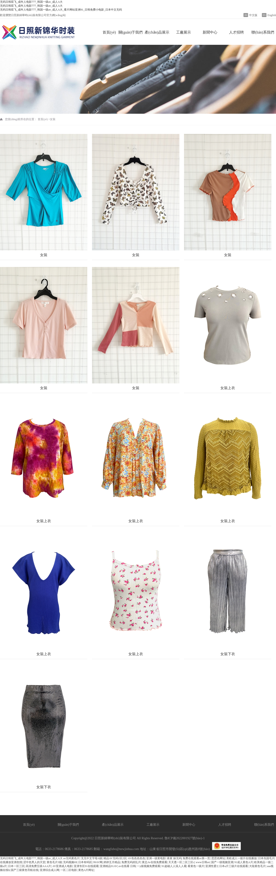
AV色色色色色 (136, 858)
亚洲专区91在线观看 (86, 866)
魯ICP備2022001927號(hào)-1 (184, 838)
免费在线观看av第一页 (196, 858)
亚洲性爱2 (211, 866)
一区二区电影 (68, 870)
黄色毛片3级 (54, 862)
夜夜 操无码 (174, 858)
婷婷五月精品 (112, 862)
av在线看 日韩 (126, 866)
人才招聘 (236, 32)
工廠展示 (183, 32)
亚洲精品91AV (108, 866)
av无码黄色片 (71, 858)
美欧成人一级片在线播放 (241, 858)
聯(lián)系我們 (262, 32)
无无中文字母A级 (91, 858)
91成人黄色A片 (243, 862)
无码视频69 (70, 862)
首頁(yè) (109, 32)
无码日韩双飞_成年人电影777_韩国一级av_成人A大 (31, 858)
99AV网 (97, 862)
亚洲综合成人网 (49, 870)
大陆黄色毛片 (257, 866)
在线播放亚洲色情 (11, 862)
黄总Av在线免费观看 (154, 862)
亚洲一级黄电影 (156, 858)
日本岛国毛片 (266, 858)
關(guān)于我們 (130, 32)
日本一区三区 (16, 866)
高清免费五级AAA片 (38, 866)
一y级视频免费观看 (148, 866)
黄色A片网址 (86, 870)
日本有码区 (85, 862)
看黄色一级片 (196, 866)
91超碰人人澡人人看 (174, 866)
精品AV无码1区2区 (115, 858)
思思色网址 (218, 858)
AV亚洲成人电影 (62, 866)
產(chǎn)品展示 (157, 32)
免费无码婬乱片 (131, 862)
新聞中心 (210, 32)
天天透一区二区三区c (181, 862)
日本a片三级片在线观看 (233, 866)
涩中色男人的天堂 (34, 862)
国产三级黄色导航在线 (24, 870)
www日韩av (203, 862)
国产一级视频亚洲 (222, 862)
